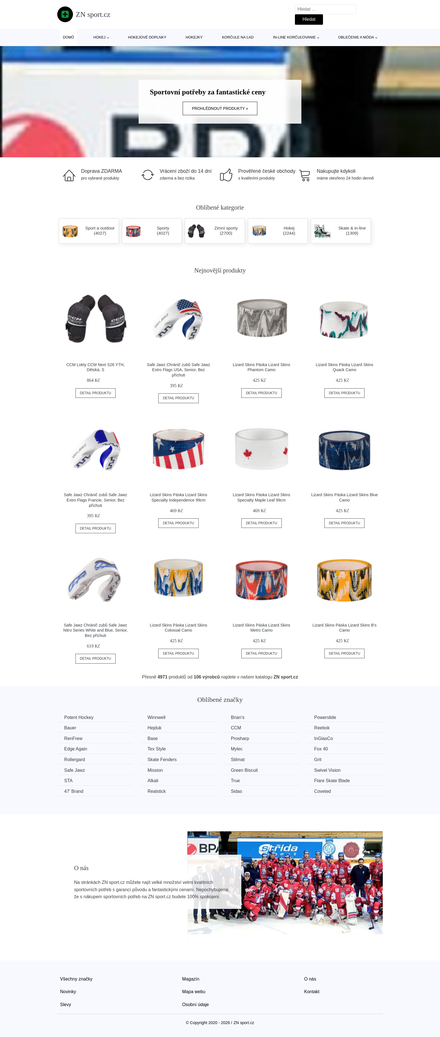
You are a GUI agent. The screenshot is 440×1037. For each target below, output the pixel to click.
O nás (310, 978)
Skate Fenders (162, 759)
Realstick (157, 791)
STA (68, 780)
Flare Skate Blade (332, 780)
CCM (236, 727)
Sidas (236, 791)
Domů (68, 37)
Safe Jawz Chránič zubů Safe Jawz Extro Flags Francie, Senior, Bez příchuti (95, 500)
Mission (155, 770)
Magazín (190, 978)
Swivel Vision (328, 770)
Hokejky (194, 37)
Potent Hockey (78, 717)
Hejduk (155, 727)
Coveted (323, 791)
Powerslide (326, 717)
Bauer (70, 727)
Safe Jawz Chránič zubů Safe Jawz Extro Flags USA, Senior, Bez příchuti (178, 369)
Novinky (68, 991)
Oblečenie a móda (356, 37)
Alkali (153, 780)
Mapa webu (193, 991)
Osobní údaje (195, 1004)
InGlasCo (324, 738)
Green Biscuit (244, 770)
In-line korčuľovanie (294, 37)
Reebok (322, 727)
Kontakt (311, 991)
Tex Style (157, 748)
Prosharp (240, 738)
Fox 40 (322, 748)
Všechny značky (76, 978)
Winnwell (157, 717)
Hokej (99, 37)
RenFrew (73, 738)
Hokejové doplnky (147, 37)
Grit (318, 759)
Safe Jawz (74, 770)
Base (153, 738)
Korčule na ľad (238, 37)
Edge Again (75, 748)
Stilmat (238, 759)
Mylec (237, 748)
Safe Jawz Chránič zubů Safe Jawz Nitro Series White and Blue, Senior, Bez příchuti (95, 630)
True (235, 780)
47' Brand (73, 791)
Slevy (65, 1004)
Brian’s (238, 717)
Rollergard (74, 759)
